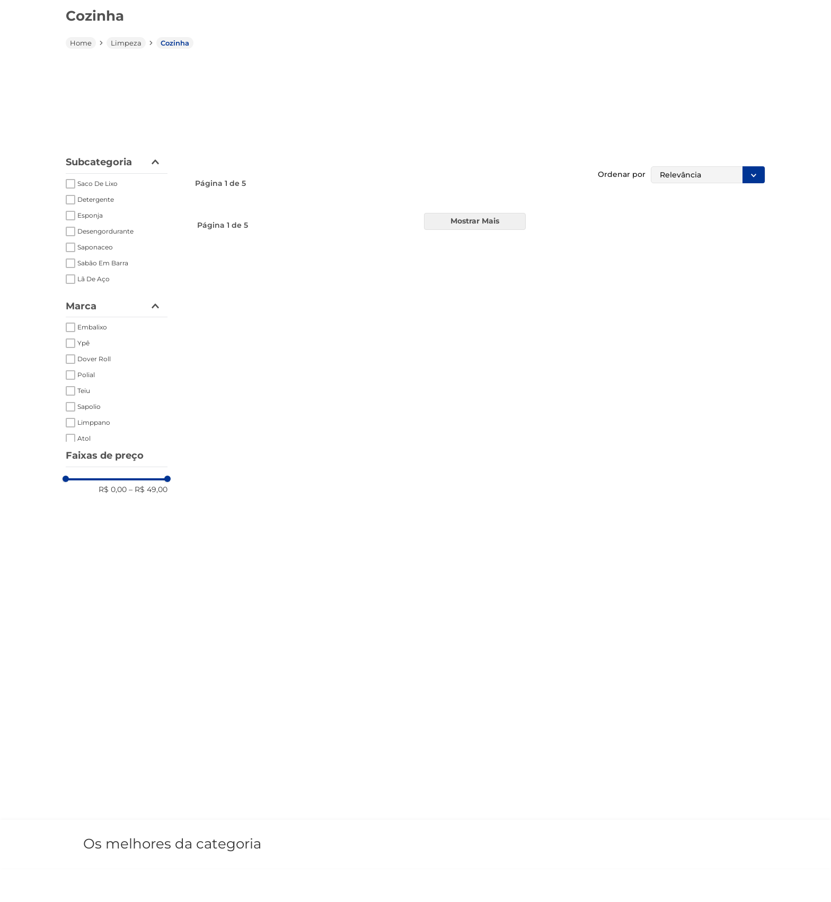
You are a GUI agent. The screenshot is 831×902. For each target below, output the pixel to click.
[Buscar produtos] (595, 49)
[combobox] (442, 49)
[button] (184, 50)
